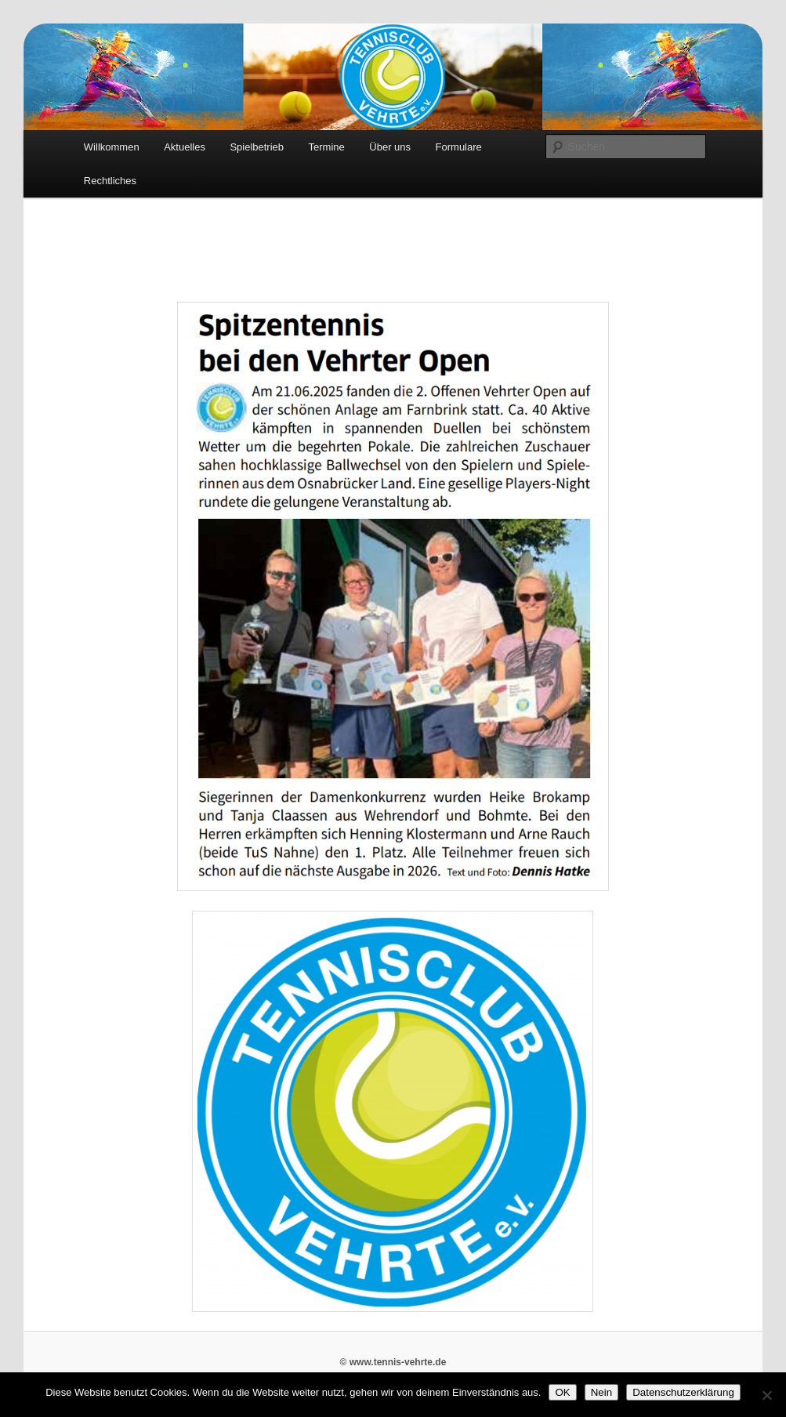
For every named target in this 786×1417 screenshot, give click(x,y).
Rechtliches (110, 181)
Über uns (390, 147)
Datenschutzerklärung (683, 1392)
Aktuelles (184, 147)
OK (562, 1392)
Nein (601, 1392)
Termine (327, 147)
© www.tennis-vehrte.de (393, 1362)
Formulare (459, 147)
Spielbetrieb (257, 147)
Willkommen (111, 147)
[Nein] (766, 1395)
